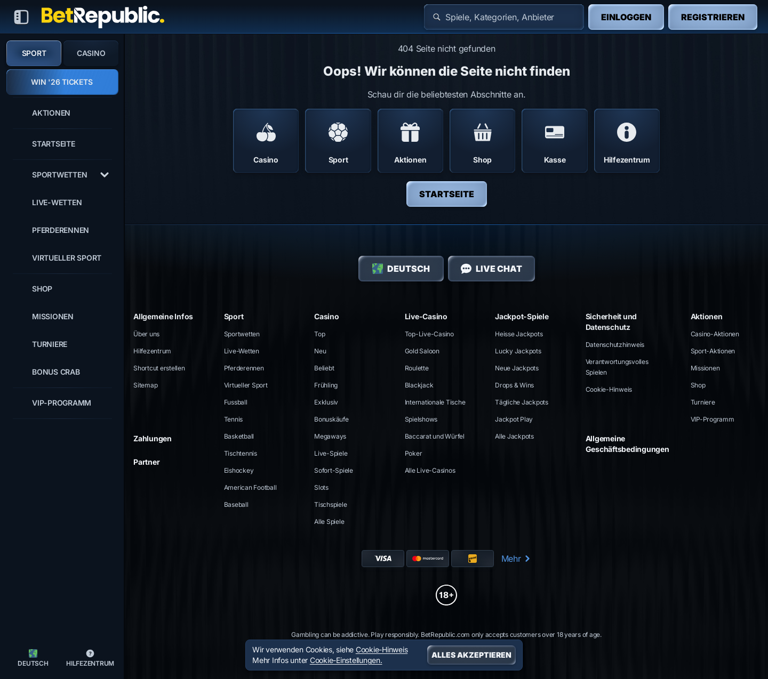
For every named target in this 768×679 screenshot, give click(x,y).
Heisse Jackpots (518, 334)
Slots (321, 487)
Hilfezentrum (152, 351)
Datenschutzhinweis (615, 345)
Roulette (417, 368)
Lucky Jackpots (518, 351)
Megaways (330, 436)
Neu (320, 351)
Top (319, 334)
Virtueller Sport (246, 385)
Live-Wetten (241, 351)
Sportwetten (242, 334)
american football (250, 487)
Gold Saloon (422, 351)
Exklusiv (326, 402)
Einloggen (626, 17)
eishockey (239, 470)
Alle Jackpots (514, 436)
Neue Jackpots (517, 368)
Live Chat (491, 268)
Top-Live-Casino (429, 334)
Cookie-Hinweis (609, 389)
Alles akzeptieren (471, 654)
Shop (698, 385)
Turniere (703, 402)
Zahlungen (152, 438)
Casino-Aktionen (715, 334)
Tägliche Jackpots (521, 402)
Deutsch (401, 268)
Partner (146, 461)
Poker (413, 453)
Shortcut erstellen (159, 368)
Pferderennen (244, 368)
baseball (236, 504)
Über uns (146, 334)
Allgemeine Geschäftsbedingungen (627, 444)
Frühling (326, 385)
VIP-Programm (712, 419)
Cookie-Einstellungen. (346, 660)
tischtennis (240, 453)
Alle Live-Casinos (430, 470)
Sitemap (145, 385)
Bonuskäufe (331, 419)
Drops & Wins (514, 385)
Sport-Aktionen (713, 351)
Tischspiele (330, 504)
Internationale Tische (435, 402)
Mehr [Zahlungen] (516, 558)
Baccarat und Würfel (435, 436)
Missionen (705, 368)
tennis (233, 419)
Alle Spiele (329, 522)
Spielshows (421, 419)
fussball (235, 402)
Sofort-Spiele (333, 470)
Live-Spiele (330, 453)
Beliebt (324, 368)
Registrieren (713, 17)
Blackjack (419, 385)
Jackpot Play (514, 419)
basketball (239, 436)
